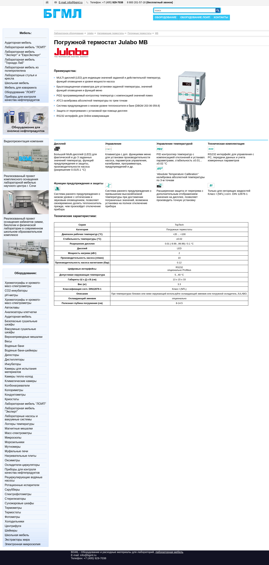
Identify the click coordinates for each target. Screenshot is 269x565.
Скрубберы (12, 489)
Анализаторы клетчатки (21, 312)
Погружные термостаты (139, 33)
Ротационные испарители (22, 485)
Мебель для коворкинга (21, 87)
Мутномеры (13, 446)
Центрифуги (13, 526)
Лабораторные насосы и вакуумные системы (21, 418)
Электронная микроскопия (22, 544)
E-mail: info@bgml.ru (68, 2)
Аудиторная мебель (18, 42)
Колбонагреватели (17, 385)
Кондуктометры (15, 394)
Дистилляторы (14, 359)
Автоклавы (12, 307)
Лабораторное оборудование (68, 33)
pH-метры (11, 295)
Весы (8, 341)
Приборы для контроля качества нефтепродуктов (22, 98)
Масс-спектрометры (18, 433)
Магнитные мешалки (19, 428)
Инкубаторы (13, 364)
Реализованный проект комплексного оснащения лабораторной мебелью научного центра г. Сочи (21, 180)
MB (156, 33)
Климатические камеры (20, 381)
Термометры (13, 507)
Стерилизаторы (15, 498)
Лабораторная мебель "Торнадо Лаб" (20, 61)
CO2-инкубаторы (16, 290)
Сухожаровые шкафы (19, 503)
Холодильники (14, 521)
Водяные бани (14, 345)
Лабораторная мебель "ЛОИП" (25, 47)
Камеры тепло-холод (19, 376)
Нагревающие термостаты (110, 33)
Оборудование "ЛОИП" (20, 92)
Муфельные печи (16, 451)
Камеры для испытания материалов (20, 370)
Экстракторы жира (17, 539)
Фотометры (12, 516)
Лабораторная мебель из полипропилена (22, 69)
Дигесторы (12, 355)
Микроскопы (13, 437)
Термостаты (13, 512)
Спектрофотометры (18, 494)
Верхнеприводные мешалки (23, 336)
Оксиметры (12, 460)
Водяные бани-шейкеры (21, 350)
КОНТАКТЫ (221, 17)
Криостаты (12, 399)
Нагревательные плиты (20, 455)
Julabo (90, 33)
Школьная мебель (17, 83)
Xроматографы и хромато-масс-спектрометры (23, 284)
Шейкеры (11, 530)
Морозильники (14, 442)
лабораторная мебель (169, 552)
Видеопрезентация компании (23, 141)
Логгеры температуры (19, 423)
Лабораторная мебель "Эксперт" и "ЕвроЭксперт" (23, 53)
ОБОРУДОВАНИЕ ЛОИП (195, 17)
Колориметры (14, 390)
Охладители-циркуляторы (22, 464)
